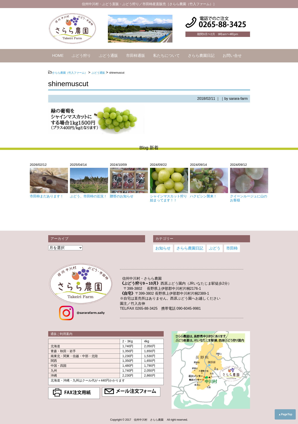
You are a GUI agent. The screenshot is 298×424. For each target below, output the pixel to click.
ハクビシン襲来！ (203, 196)
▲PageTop (285, 414)
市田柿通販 (135, 55)
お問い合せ (232, 55)
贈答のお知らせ (121, 196)
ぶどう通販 (108, 55)
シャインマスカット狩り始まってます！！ (168, 198)
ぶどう (214, 248)
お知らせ (163, 248)
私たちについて (166, 55)
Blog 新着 (149, 147)
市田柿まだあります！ (46, 196)
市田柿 (232, 248)
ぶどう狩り (81, 55)
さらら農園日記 (201, 55)
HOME (58, 55)
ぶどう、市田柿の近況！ (88, 196)
